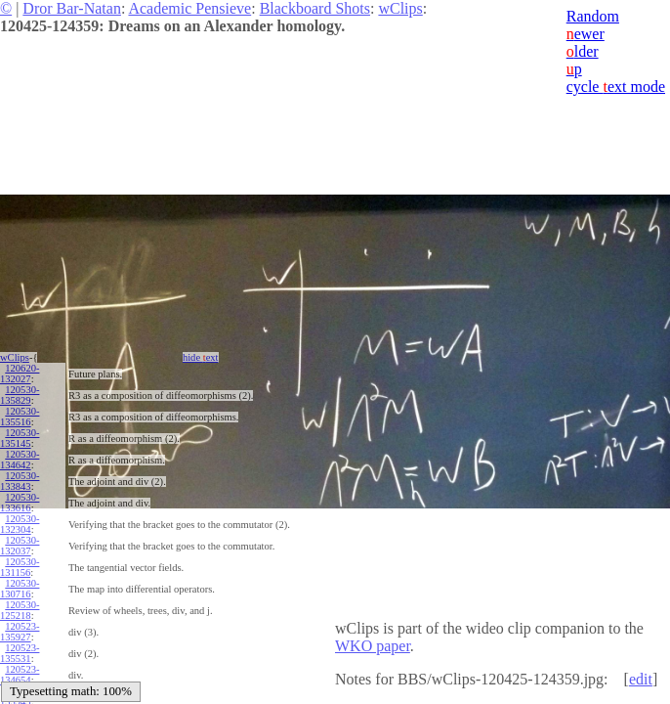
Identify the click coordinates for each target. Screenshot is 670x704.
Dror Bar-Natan (71, 8)
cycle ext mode (615, 86)
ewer (585, 33)
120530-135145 (19, 438)
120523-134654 (19, 674)
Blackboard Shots (315, 8)
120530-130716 (19, 588)
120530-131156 (19, 567)
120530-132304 (19, 524)
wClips (400, 8)
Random (592, 16)
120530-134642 (19, 459)
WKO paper (372, 646)
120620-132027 (19, 373)
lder (582, 51)
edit (640, 679)
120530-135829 (19, 395)
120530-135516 (19, 416)
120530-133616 (19, 502)
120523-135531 (19, 653)
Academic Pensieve (189, 8)
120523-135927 (19, 631)
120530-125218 (19, 610)
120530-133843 (19, 481)
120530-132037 (19, 545)
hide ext (201, 357)
